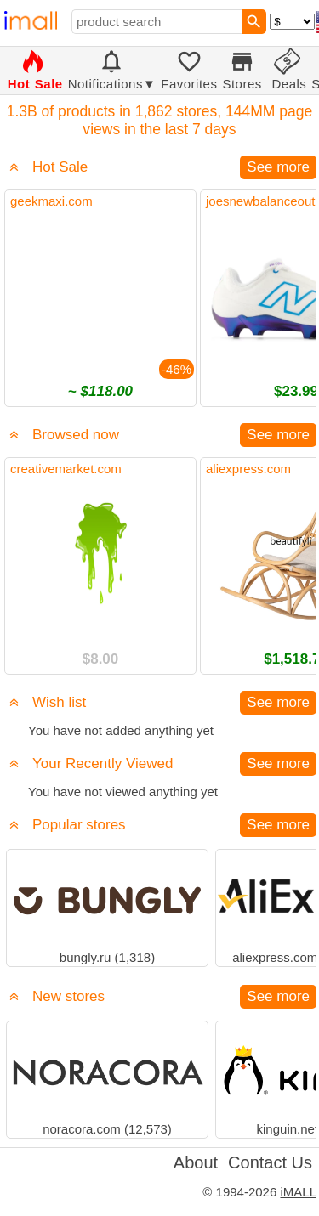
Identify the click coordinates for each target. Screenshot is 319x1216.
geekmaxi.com (51, 201)
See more (278, 167)
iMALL (298, 1192)
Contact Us (270, 1162)
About (196, 1162)
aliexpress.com (248, 468)
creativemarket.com (66, 468)
